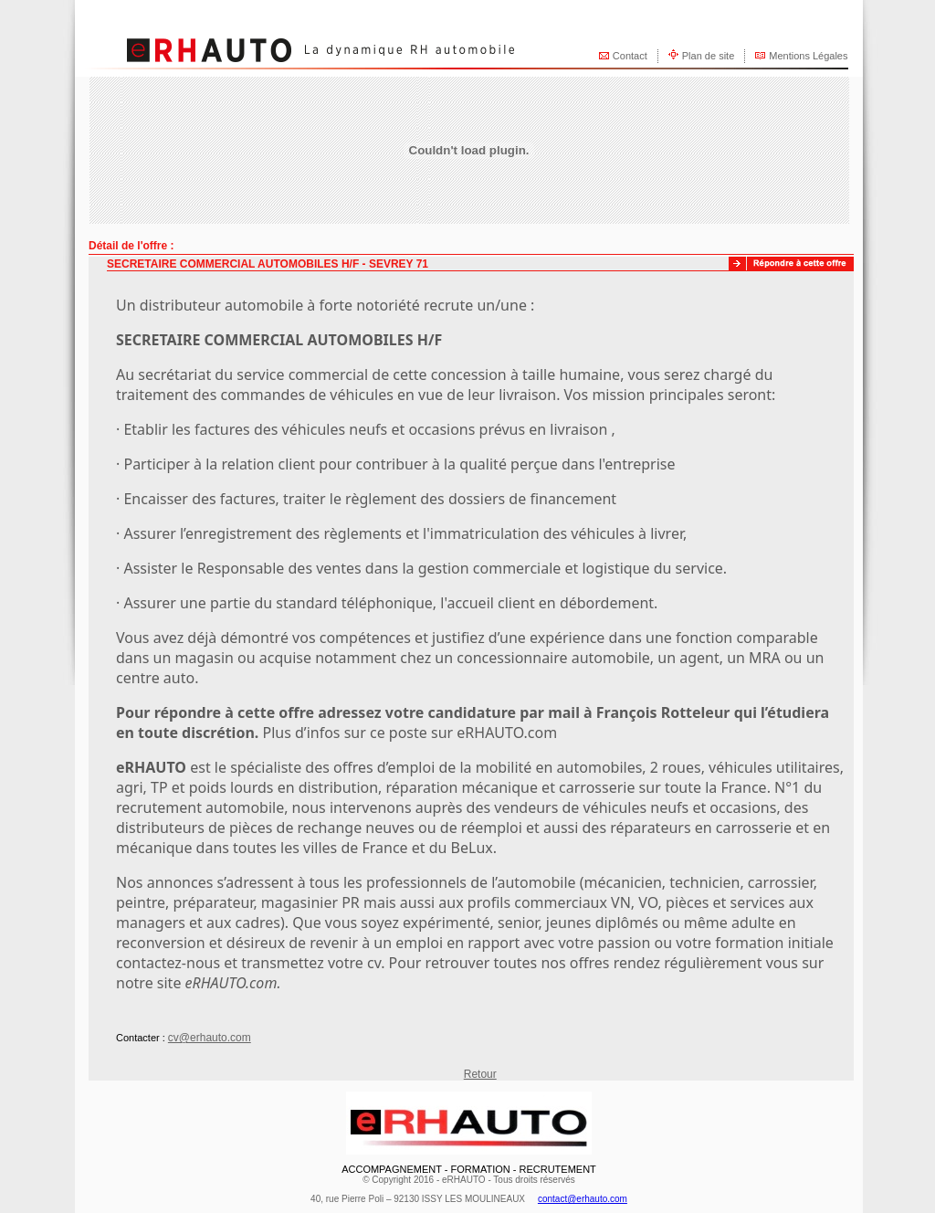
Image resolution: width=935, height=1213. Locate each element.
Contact (630, 55)
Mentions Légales (808, 55)
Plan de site (708, 55)
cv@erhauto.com (209, 1037)
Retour (480, 1074)
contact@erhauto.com (582, 1199)
